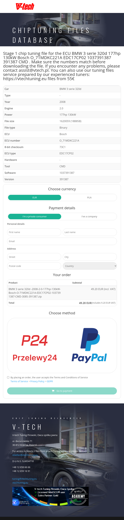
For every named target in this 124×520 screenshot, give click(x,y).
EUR (34, 197)
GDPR (50, 381)
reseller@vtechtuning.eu (25, 455)
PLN (89, 197)
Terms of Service (19, 381)
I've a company (89, 216)
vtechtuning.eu (20, 482)
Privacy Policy (37, 381)
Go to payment (62, 390)
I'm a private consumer (35, 216)
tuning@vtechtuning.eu (24, 478)
